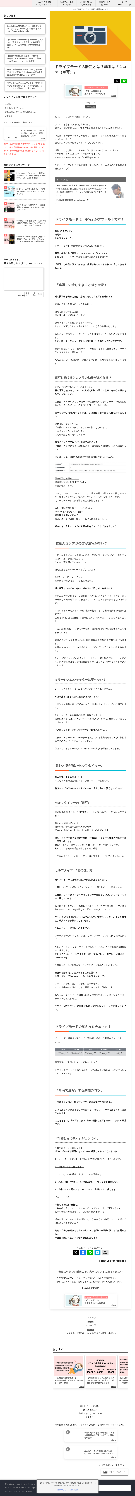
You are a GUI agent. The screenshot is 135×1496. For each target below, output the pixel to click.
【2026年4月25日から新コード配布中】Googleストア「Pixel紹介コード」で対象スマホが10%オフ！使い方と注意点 (25, 58)
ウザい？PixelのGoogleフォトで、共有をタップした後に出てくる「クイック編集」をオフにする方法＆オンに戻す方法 (25, 85)
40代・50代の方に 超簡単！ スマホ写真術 (96, 90)
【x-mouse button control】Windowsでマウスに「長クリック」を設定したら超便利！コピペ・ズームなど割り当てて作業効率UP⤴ (25, 44)
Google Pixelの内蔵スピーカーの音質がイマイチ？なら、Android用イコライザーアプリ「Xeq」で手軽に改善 (24, 28)
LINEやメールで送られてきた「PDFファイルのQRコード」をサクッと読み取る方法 (30, 191)
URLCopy (105, 1252)
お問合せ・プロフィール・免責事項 (18, 1491)
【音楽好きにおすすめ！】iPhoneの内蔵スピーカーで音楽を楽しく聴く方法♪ (69, 1380)
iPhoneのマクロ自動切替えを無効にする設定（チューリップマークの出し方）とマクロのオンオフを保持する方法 (31, 239)
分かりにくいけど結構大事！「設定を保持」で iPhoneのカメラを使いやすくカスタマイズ (31, 207)
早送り (40, 294)
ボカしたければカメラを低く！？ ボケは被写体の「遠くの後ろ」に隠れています (99, 1435)
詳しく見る (74, 1490)
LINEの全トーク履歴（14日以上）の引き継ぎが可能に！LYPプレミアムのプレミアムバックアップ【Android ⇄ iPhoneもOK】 (31, 223)
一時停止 (34, 294)
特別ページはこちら (114, 1472)
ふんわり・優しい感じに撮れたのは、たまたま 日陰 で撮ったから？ (98, 1452)
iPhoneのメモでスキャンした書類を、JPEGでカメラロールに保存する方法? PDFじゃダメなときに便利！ (31, 175)
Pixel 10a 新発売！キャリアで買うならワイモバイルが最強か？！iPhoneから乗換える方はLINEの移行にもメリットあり (25, 72)
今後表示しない (62, 1490)
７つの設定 (90, 107)
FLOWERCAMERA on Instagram (72, 200)
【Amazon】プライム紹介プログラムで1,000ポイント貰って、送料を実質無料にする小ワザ (100, 1380)
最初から (27, 294)
